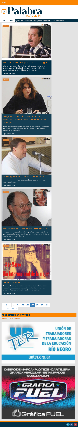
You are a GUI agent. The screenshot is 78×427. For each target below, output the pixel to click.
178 (37, 305)
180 (47, 305)
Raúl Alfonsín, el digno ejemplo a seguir (25, 62)
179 (42, 305)
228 (7, 308)
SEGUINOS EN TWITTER (16, 315)
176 (27, 305)
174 (18, 305)
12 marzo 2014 (9, 74)
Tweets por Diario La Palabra (11, 318)
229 (12, 308)
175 (22, 305)
